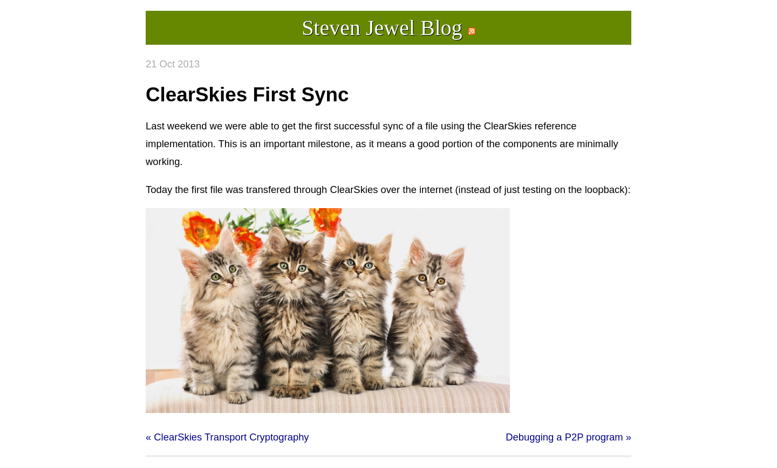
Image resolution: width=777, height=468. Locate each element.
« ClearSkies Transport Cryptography (227, 437)
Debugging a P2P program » (568, 437)
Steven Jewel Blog (382, 28)
